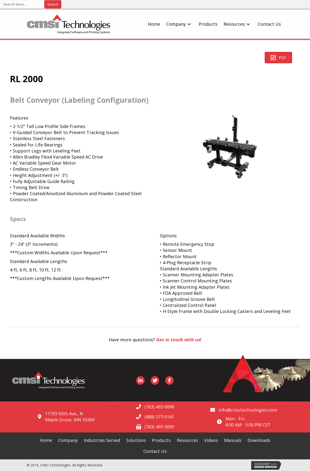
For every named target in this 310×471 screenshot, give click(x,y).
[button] (278, 57)
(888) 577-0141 (159, 417)
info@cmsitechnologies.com (248, 410)
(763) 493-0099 (159, 407)
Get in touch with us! (178, 340)
